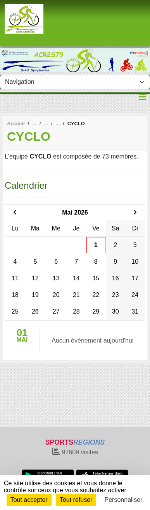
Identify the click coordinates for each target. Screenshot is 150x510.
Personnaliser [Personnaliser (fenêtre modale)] (124, 499)
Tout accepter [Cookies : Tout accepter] (29, 499)
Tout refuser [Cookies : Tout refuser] (76, 499)
